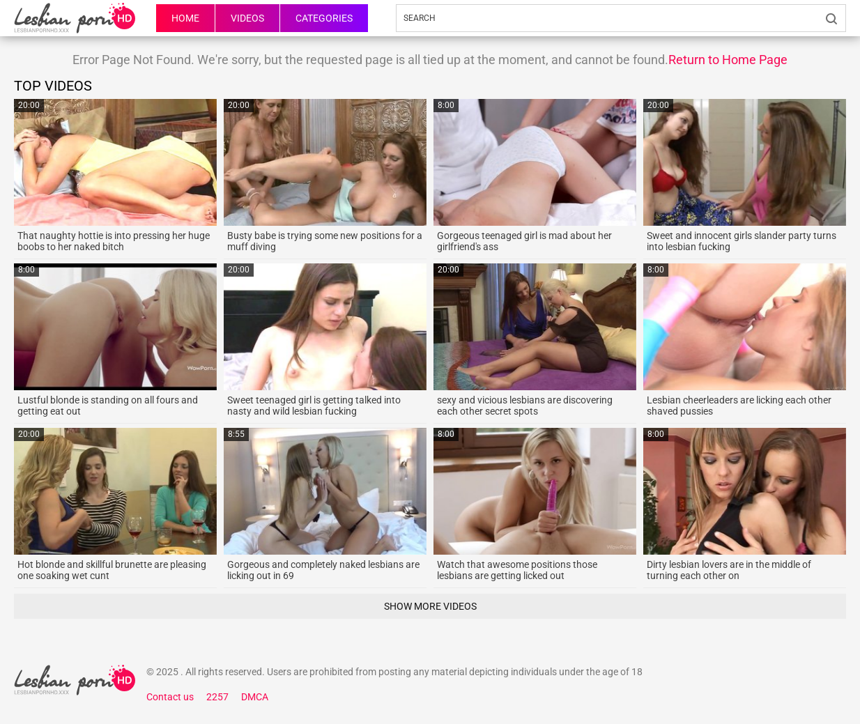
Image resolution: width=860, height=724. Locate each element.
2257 (217, 696)
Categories (324, 18)
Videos (247, 18)
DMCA (254, 696)
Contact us (170, 696)
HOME (185, 18)
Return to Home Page (728, 59)
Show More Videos (430, 606)
